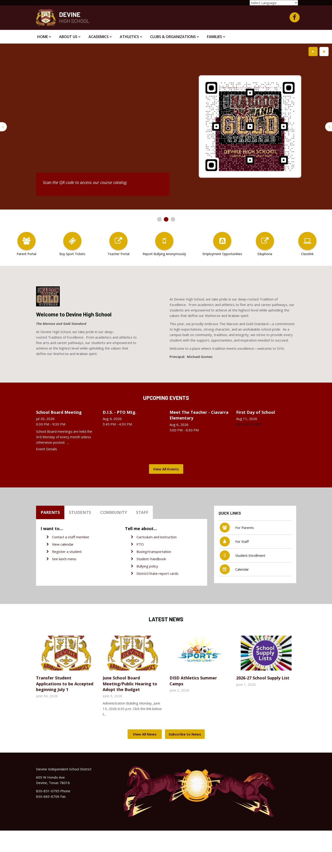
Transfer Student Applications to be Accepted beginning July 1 (64, 683)
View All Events (166, 469)
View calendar (63, 544)
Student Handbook (151, 559)
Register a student (67, 551)
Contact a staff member (70, 537)
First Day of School (255, 412)
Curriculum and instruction (156, 537)
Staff (142, 512)
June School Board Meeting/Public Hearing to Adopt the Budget (130, 683)
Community (113, 512)
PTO (140, 544)
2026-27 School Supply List (262, 678)
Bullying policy (147, 566)
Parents (50, 512)
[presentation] (3, 126)
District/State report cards (157, 573)
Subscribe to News (185, 734)
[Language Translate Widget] (274, 2)
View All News (145, 734)
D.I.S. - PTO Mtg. (119, 412)
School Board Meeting (59, 412)
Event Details (46, 449)
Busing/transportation (153, 551)
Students (80, 512)
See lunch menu (64, 559)
